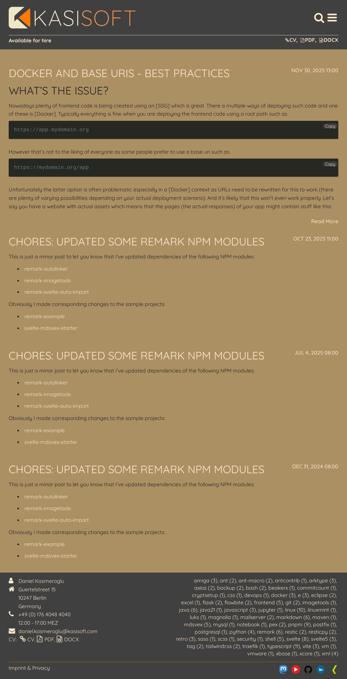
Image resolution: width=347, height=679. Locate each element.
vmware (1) (260, 653)
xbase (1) (286, 653)
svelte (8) (297, 639)
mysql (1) (223, 624)
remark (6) (269, 632)
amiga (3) (205, 580)
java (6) (188, 610)
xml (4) (330, 653)
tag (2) (195, 646)
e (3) (303, 595)
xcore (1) (309, 653)
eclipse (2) (323, 595)
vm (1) (329, 646)
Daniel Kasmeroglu (41, 581)
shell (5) (274, 639)
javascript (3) (240, 610)
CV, (291, 40)
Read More (324, 221)
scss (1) (226, 639)
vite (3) (311, 646)
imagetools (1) (319, 602)
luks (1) (198, 617)
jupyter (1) (270, 610)
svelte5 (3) (323, 639)
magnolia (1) (223, 617)
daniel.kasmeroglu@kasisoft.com (58, 631)
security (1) (250, 639)
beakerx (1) (281, 588)
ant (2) (228, 580)
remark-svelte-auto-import (56, 292)
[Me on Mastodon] (283, 669)
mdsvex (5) (197, 624)
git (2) (292, 602)
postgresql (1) (211, 632)
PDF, (308, 40)
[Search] (319, 17)
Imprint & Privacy (29, 668)
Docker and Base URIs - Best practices (119, 73)
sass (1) (206, 639)
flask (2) (212, 602)
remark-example (44, 316)
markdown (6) (293, 617)
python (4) (242, 632)
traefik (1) (253, 646)
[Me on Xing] (333, 669)
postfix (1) (324, 624)
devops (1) (256, 595)
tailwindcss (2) (223, 646)
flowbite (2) (238, 602)
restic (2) (295, 632)
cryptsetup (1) (208, 595)
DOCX (328, 40)
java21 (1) (211, 610)
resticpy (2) (322, 632)
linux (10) (295, 610)
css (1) (234, 595)
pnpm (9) (299, 624)
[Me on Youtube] (296, 669)
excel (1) (190, 602)
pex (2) (277, 624)
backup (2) (230, 588)
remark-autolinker (46, 269)
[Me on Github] (308, 669)
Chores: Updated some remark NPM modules (136, 241)
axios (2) (204, 588)
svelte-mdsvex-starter (50, 328)
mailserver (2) (257, 617)
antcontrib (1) (291, 580)
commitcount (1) (316, 588)
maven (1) (324, 617)
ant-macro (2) (255, 580)
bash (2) (256, 588)
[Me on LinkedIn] (321, 669)
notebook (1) (251, 624)
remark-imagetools (47, 280)
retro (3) (185, 639)
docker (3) (283, 595)
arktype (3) (322, 580)
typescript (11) (283, 646)
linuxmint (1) (322, 610)
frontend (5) (268, 602)
